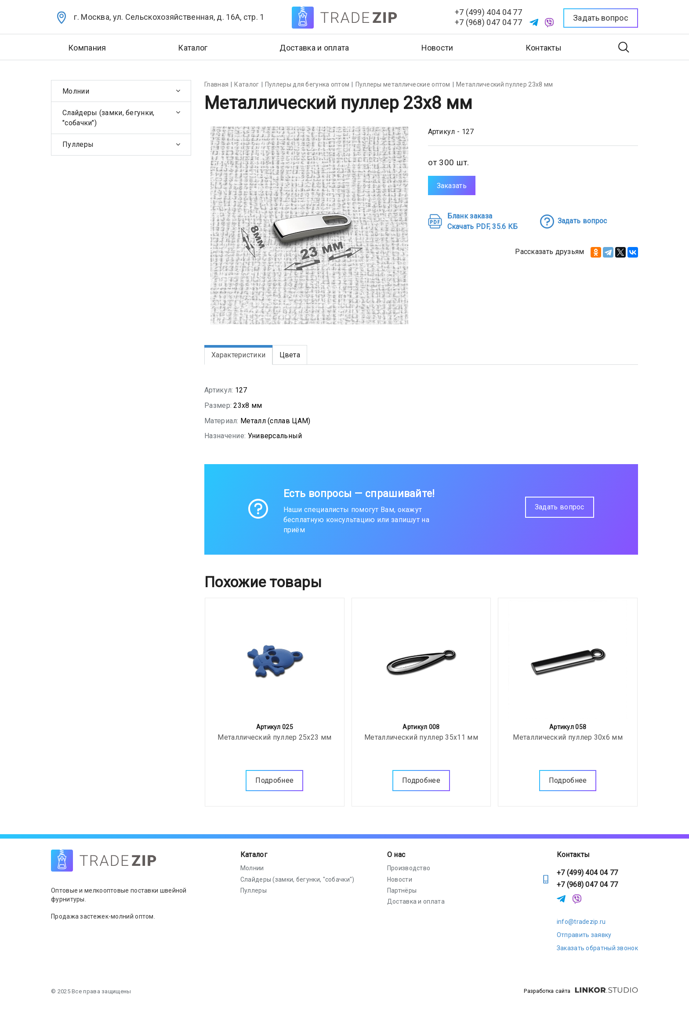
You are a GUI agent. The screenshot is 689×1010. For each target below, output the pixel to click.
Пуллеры (78, 144)
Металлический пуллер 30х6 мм (567, 735)
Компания (87, 47)
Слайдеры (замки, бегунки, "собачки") (108, 118)
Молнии (75, 91)
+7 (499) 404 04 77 (488, 12)
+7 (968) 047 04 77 (488, 22)
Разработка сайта (581, 991)
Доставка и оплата (314, 47)
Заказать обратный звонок (597, 948)
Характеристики (238, 355)
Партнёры (402, 890)
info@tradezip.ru (581, 921)
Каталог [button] (192, 47)
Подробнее (274, 778)
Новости (437, 47)
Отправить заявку (584, 934)
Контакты (544, 47)
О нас (396, 854)
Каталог (253, 854)
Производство (409, 868)
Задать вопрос (559, 507)
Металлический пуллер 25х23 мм (274, 735)
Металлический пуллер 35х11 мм (421, 735)
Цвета (290, 355)
